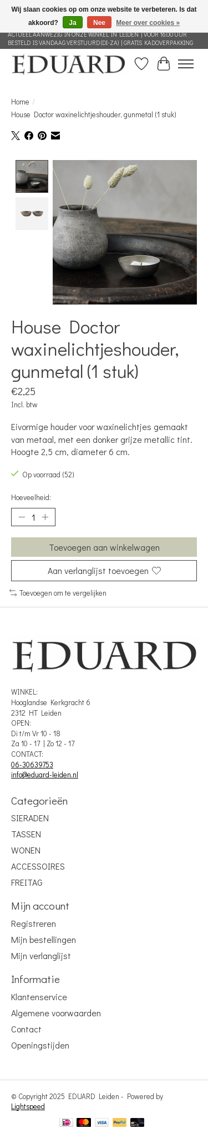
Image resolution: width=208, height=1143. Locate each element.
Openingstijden (40, 1044)
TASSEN (26, 832)
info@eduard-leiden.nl (44, 773)
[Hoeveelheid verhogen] (45, 516)
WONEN (25, 849)
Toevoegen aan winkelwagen (104, 546)
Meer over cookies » (148, 23)
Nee (99, 23)
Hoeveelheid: (31, 496)
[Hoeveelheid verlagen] (21, 516)
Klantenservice (39, 995)
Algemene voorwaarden (56, 1011)
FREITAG (27, 881)
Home (20, 102)
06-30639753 (32, 763)
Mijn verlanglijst (41, 954)
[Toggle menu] (186, 64)
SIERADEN (30, 816)
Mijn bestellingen (43, 938)
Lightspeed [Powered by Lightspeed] (28, 1105)
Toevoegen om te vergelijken (57, 592)
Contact (26, 1028)
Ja (72, 23)
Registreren (33, 922)
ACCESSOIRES (38, 865)
